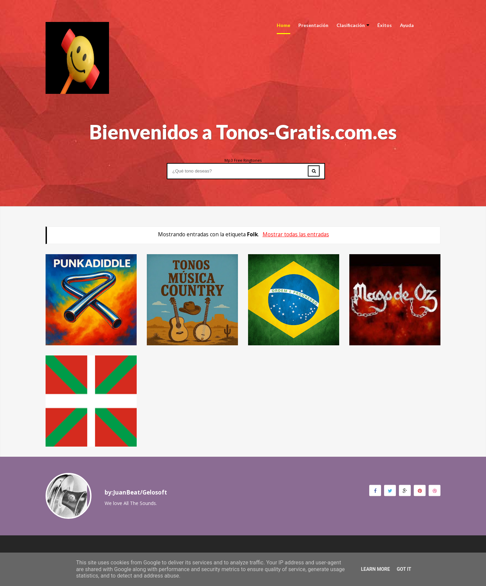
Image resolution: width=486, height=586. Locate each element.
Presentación (313, 25)
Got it (404, 569)
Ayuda (407, 25)
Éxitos (384, 25)
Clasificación (352, 25)
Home (283, 25)
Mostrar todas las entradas (296, 234)
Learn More (375, 569)
